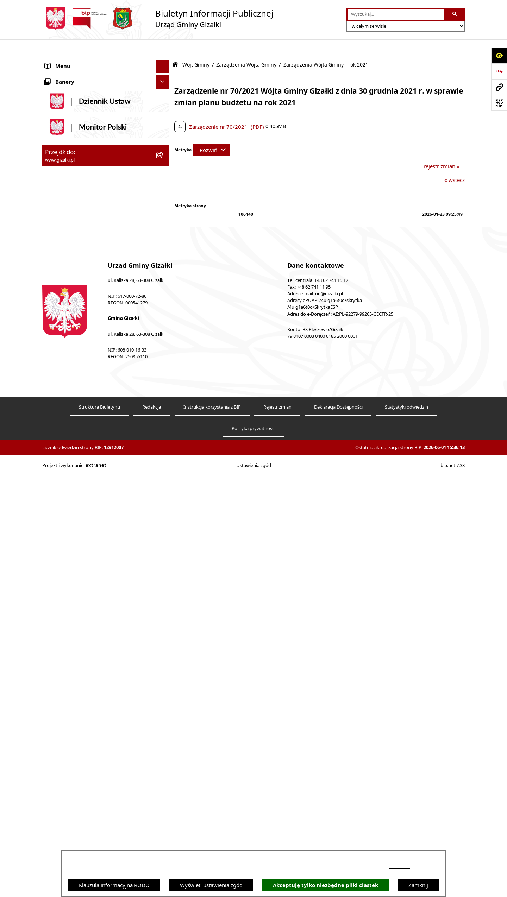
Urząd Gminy (61, 524)
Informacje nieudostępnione (79, 696)
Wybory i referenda (68, 629)
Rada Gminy (60, 290)
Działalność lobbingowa (74, 643)
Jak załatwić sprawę (68, 263)
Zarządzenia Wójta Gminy (246, 47)
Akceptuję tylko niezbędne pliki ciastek (325, 885)
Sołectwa (56, 550)
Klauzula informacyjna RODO (114, 885)
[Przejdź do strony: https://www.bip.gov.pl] (499, 71)
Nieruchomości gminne (73, 216)
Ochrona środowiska (70, 577)
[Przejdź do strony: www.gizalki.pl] (499, 87)
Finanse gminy (63, 277)
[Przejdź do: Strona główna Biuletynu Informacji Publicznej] (175, 46)
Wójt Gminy (59, 303)
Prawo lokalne (62, 603)
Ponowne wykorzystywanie (78, 709)
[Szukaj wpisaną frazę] (455, 14)
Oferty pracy (60, 229)
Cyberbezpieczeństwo (71, 722)
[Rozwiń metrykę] (211, 132)
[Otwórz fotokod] (499, 103)
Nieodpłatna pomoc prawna (79, 656)
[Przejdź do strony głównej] (157, 18)
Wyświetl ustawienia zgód (211, 885)
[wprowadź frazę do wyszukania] (395, 14)
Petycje (53, 616)
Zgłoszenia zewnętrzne (72, 682)
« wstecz (454, 161)
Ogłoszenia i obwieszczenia (78, 61)
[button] (163, 61)
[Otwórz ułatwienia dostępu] (499, 55)
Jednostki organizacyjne (73, 537)
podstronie (399, 867)
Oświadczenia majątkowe (76, 590)
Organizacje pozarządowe (76, 564)
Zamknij (418, 885)
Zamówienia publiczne (72, 203)
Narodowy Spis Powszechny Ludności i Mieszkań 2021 (92, 246)
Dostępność (59, 669)
